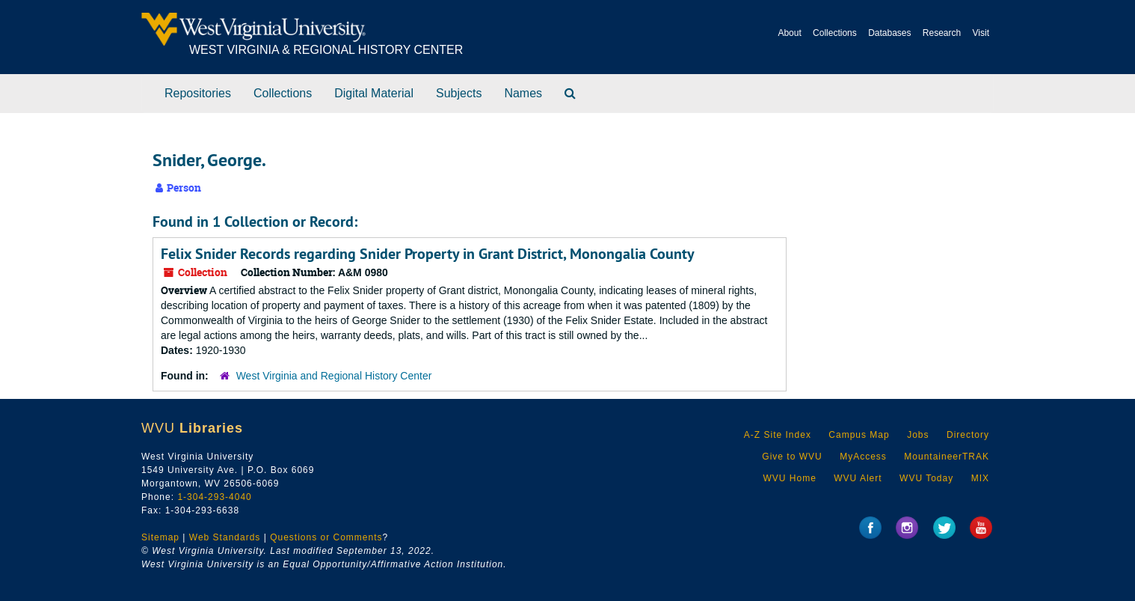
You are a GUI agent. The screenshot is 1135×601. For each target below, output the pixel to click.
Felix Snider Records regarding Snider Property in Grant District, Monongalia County (428, 253)
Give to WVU (792, 456)
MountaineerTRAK (946, 456)
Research (942, 33)
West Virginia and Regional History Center (334, 376)
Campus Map (858, 435)
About (789, 33)
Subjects (459, 93)
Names (523, 93)
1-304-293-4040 (214, 497)
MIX (980, 478)
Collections (835, 33)
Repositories (197, 93)
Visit (981, 33)
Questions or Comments (326, 537)
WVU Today (926, 478)
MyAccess (863, 456)
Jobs (918, 435)
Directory (968, 435)
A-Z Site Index (777, 435)
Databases (889, 33)
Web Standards (225, 537)
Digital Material (373, 93)
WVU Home (789, 478)
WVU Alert (858, 478)
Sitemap (160, 537)
